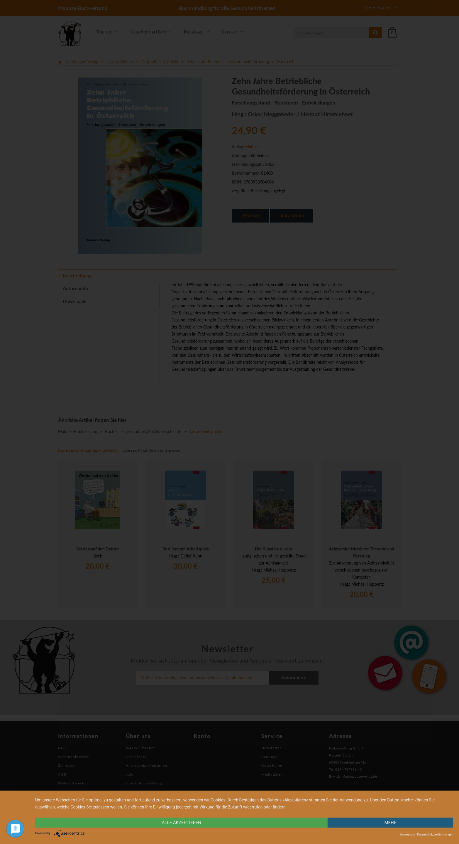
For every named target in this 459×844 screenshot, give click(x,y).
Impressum (407, 834)
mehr (390, 822)
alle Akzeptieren (181, 822)
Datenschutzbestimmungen (435, 834)
